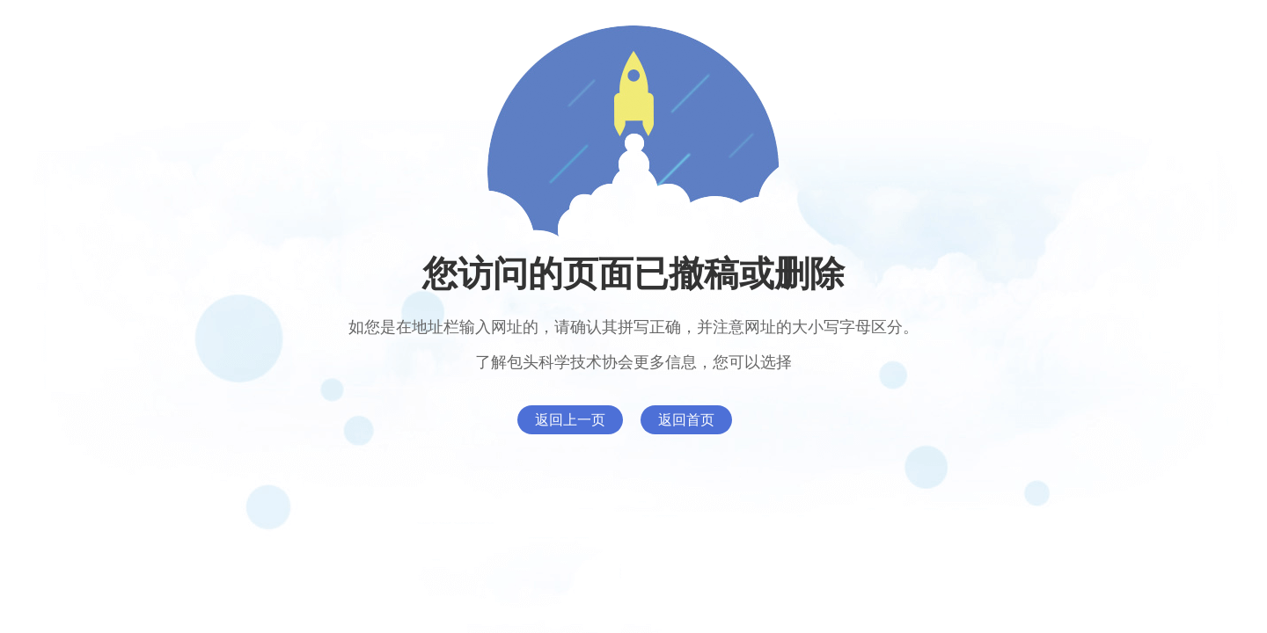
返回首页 (686, 419)
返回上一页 (570, 419)
